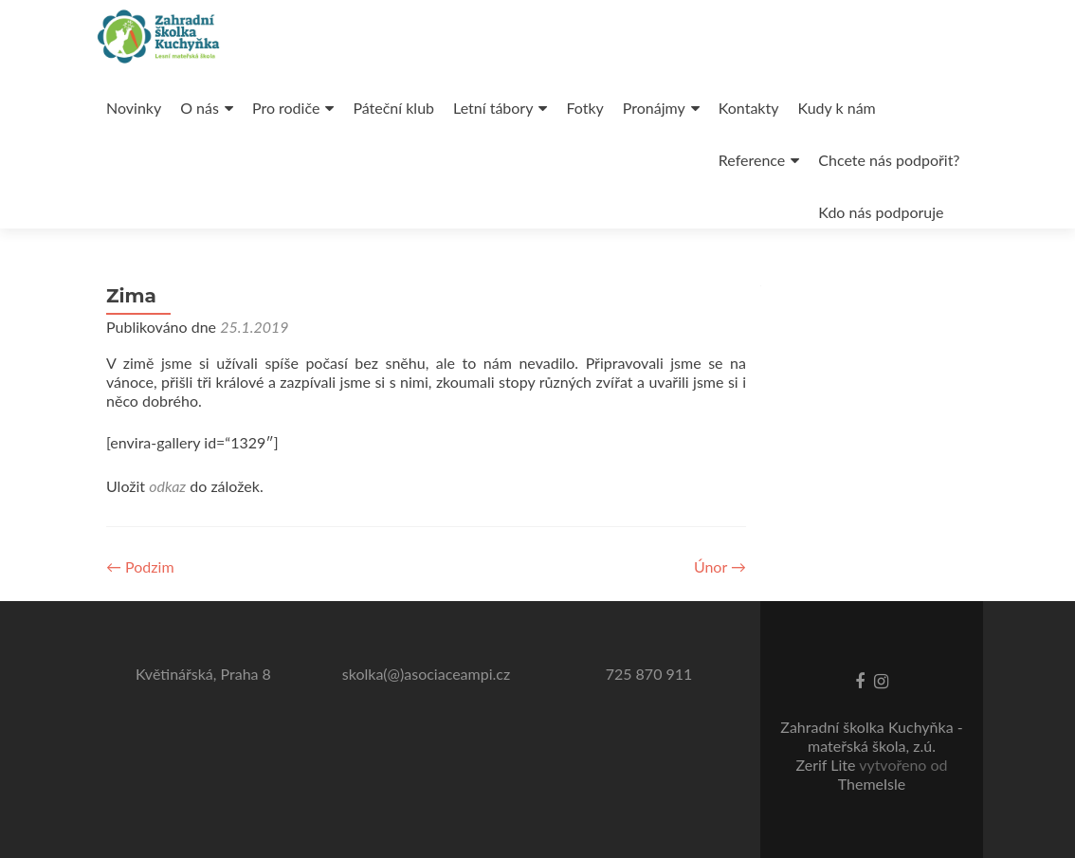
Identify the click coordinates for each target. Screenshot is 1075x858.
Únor (720, 566)
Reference (752, 160)
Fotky (584, 108)
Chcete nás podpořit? (888, 160)
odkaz (167, 486)
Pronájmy (654, 108)
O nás (199, 108)
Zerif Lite (827, 765)
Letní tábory (493, 108)
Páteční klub (393, 108)
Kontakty (749, 108)
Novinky (133, 108)
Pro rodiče (285, 108)
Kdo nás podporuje (880, 212)
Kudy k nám (836, 108)
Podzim (140, 566)
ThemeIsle (871, 784)
